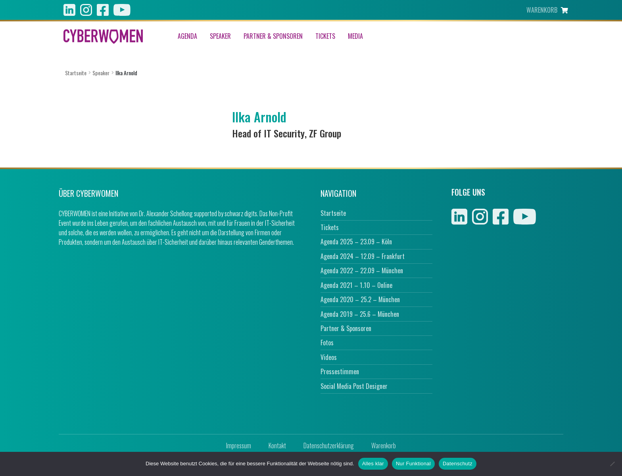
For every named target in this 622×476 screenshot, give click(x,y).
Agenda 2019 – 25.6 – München (360, 314)
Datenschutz (457, 463)
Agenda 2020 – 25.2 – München (360, 299)
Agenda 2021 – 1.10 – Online (356, 285)
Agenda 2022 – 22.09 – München (362, 270)
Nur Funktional (413, 463)
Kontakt (277, 445)
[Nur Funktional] (612, 464)
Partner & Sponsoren (273, 36)
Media (355, 36)
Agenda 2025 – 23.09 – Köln (356, 241)
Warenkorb (383, 445)
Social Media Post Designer (354, 386)
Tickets (325, 36)
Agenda (187, 36)
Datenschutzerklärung (328, 445)
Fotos (327, 342)
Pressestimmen (340, 371)
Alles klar (373, 463)
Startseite (75, 73)
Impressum (238, 445)
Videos (329, 357)
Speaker (220, 36)
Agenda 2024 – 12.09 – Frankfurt (363, 256)
